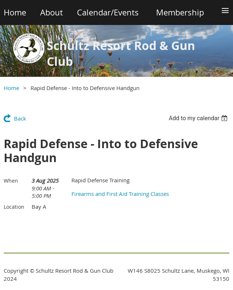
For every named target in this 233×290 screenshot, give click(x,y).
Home (11, 88)
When (11, 180)
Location (14, 206)
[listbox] (199, 118)
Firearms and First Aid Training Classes (120, 193)
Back (20, 118)
